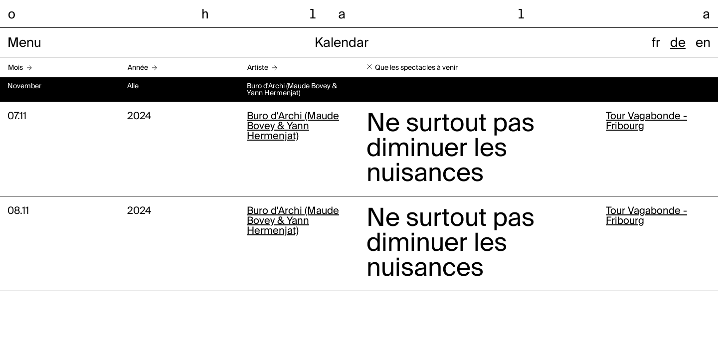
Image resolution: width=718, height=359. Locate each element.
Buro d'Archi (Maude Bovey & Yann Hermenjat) (293, 127)
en (703, 43)
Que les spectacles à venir (416, 67)
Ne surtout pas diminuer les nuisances (450, 149)
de (678, 43)
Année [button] (138, 67)
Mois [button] (15, 67)
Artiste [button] (257, 67)
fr (656, 43)
